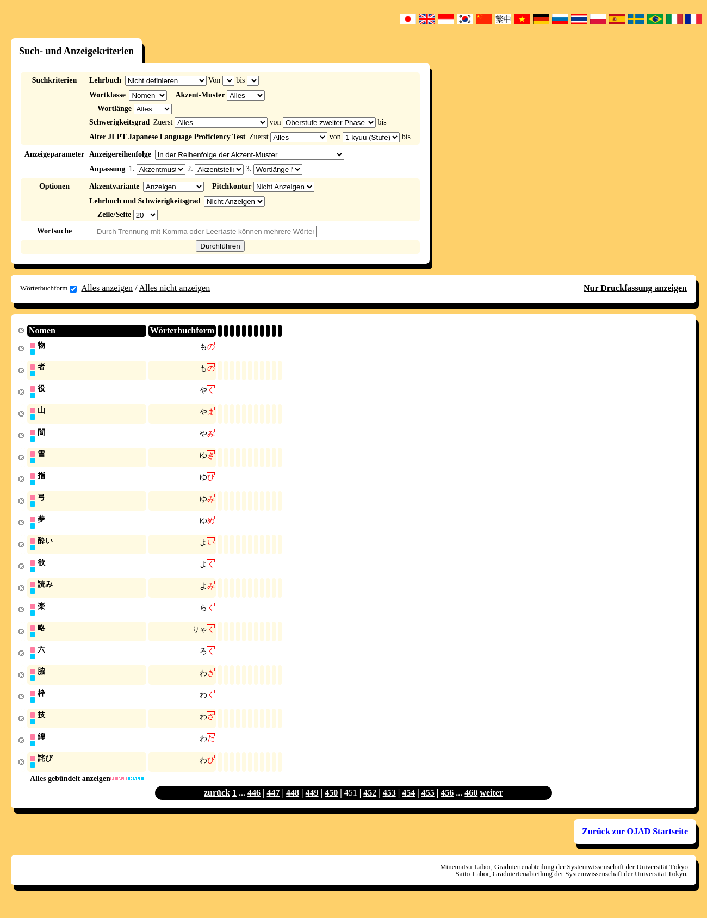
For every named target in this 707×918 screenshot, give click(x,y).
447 (273, 803)
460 (470, 803)
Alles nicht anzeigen (174, 288)
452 (369, 803)
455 (428, 803)
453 (389, 803)
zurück (217, 803)
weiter (491, 803)
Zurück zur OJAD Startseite (635, 842)
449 (312, 803)
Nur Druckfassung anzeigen (635, 288)
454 (408, 803)
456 (447, 803)
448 (292, 803)
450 (331, 803)
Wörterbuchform (48, 288)
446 (254, 803)
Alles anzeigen (107, 288)
